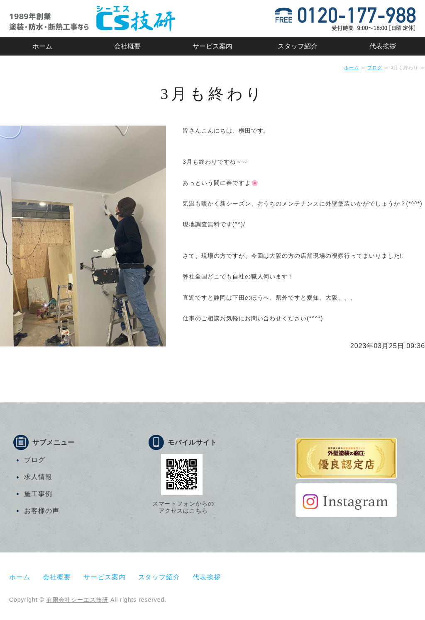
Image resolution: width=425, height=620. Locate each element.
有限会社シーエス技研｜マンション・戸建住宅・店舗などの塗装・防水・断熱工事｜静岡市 (92, 18)
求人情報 (38, 476)
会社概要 (127, 46)
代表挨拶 (382, 46)
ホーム (42, 46)
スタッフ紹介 (298, 46)
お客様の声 (41, 510)
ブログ (374, 67)
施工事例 (38, 493)
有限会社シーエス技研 (77, 599)
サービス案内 (212, 46)
